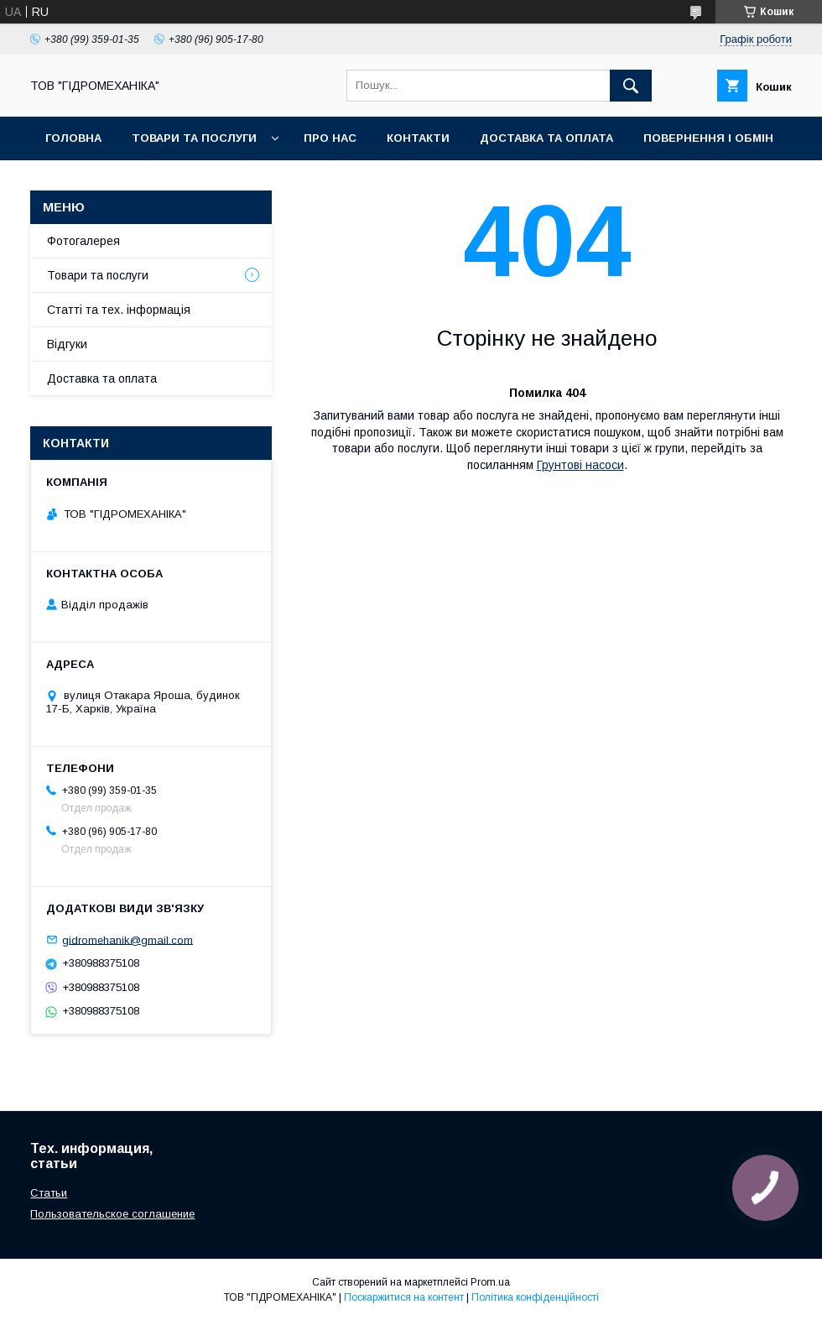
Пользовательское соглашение (112, 1214)
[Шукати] (631, 86)
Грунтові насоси (580, 465)
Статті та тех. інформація (118, 309)
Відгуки (67, 344)
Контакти (418, 138)
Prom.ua (490, 1282)
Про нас (330, 138)
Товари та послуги (194, 138)
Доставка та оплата (546, 138)
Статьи (48, 1193)
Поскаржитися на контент (404, 1297)
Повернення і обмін (708, 138)
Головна (73, 138)
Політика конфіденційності (535, 1297)
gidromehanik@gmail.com (127, 939)
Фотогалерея (83, 241)
